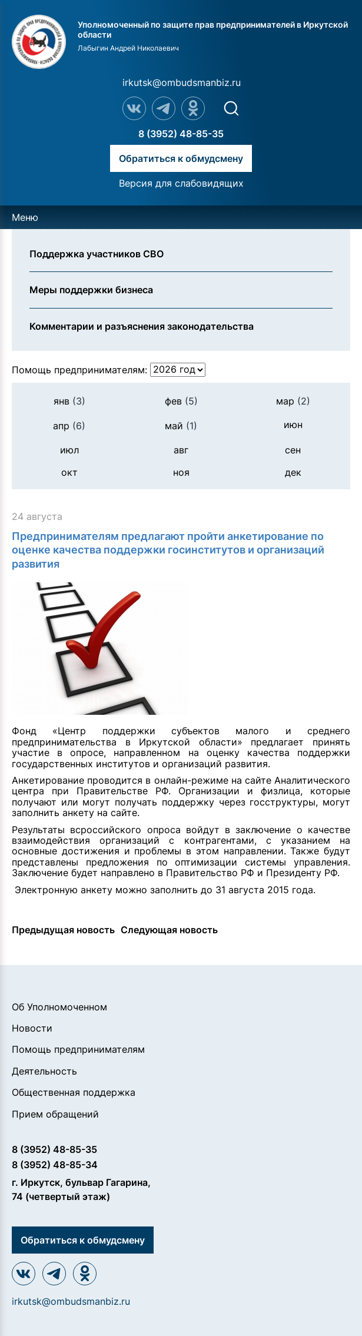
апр (69, 426)
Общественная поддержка (73, 1092)
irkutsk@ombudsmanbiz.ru (181, 82)
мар (293, 401)
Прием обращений (55, 1114)
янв (69, 401)
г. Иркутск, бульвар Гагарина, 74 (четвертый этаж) (81, 1189)
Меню (25, 217)
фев (181, 401)
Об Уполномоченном (59, 1007)
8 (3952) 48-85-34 (55, 1164)
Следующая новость (169, 930)
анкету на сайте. (101, 812)
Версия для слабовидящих (181, 183)
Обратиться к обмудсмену (181, 158)
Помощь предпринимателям (78, 1049)
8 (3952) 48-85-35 (181, 134)
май (181, 426)
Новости (32, 1028)
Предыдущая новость (63, 930)
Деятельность (44, 1071)
